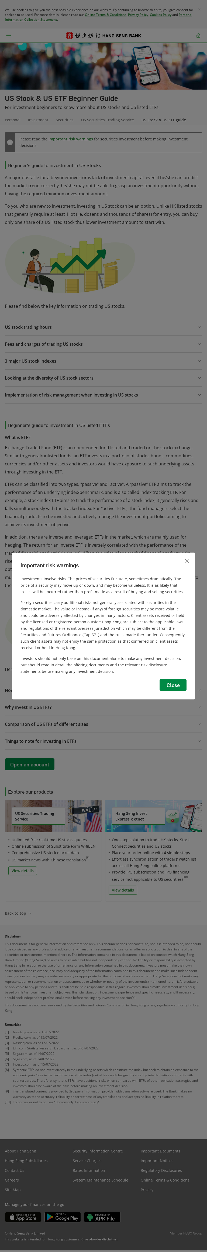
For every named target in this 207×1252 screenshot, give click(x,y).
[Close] (187, 561)
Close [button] (173, 684)
